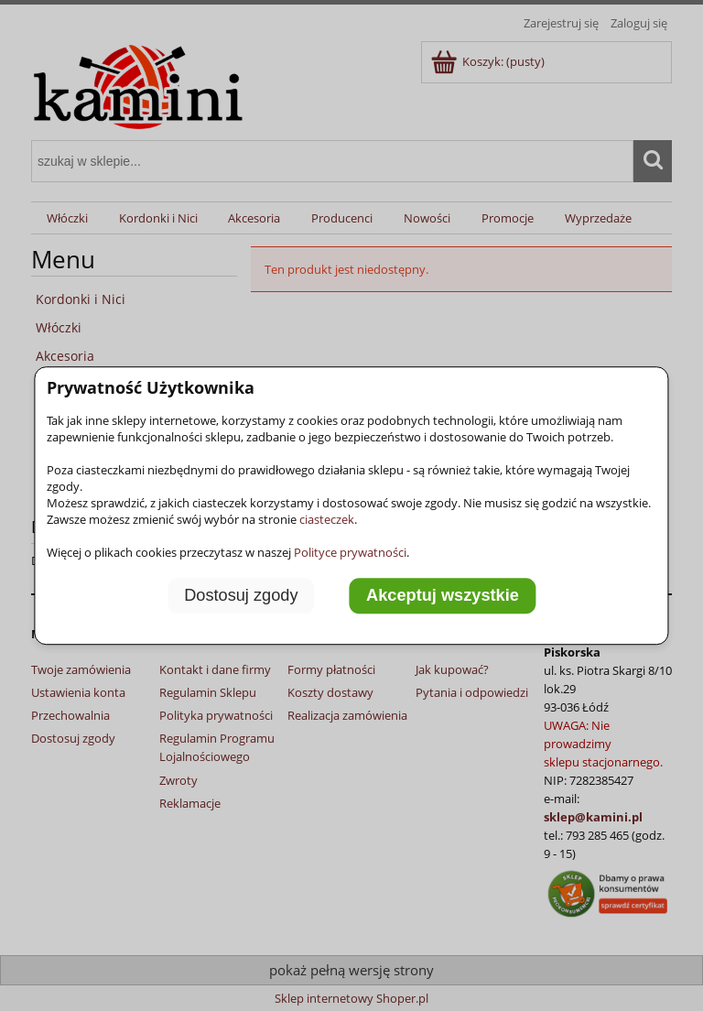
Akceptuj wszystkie (442, 596)
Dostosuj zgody (240, 596)
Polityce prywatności (350, 552)
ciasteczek (326, 519)
